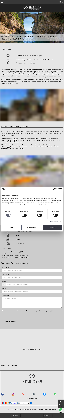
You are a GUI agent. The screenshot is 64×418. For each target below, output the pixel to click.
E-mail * (4, 281)
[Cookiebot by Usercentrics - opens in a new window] (54, 189)
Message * (5, 295)
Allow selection (32, 227)
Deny (11, 227)
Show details (54, 221)
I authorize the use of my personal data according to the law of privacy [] (27, 311)
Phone (4, 288)
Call (46, 415)
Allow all (52, 227)
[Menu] (2, 2)
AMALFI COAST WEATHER (9, 365)
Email (15, 415)
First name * (6, 267)
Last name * (6, 274)
